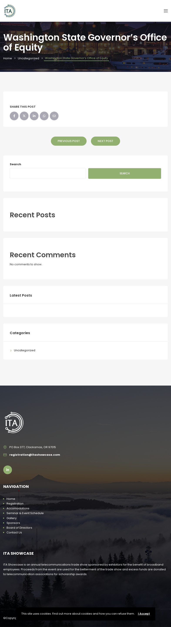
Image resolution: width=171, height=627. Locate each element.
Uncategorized (28, 58)
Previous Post (69, 141)
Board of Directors (19, 528)
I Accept (144, 613)
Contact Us (14, 532)
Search (15, 164)
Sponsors (13, 523)
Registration (15, 504)
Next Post (105, 141)
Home (7, 58)
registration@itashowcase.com (34, 455)
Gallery (12, 518)
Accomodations (18, 508)
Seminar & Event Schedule (25, 513)
